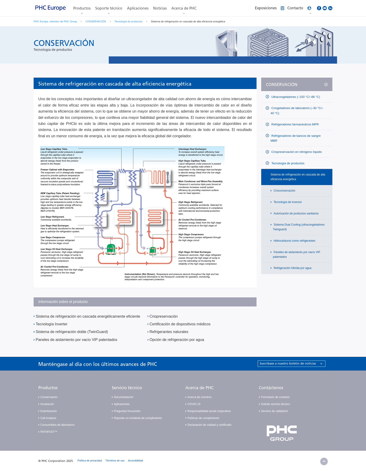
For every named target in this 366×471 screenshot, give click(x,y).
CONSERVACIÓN (95, 21)
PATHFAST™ (48, 431)
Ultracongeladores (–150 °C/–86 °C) (295, 97)
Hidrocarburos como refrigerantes (294, 240)
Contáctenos (271, 387)
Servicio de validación (274, 411)
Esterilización (48, 411)
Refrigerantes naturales (169, 332)
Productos (82, 8)
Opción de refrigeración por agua (177, 340)
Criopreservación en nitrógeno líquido (296, 152)
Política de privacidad (89, 460)
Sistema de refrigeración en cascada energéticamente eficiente (88, 316)
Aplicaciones (137, 8)
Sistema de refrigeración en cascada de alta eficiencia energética (298, 177)
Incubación (47, 404)
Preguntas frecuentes (127, 411)
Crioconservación (284, 190)
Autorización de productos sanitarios (296, 213)
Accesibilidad (135, 460)
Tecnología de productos (128, 21)
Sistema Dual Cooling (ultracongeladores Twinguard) (298, 227)
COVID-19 (193, 404)
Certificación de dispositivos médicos (180, 324)
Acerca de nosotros (199, 397)
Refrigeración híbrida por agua (292, 268)
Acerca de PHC (184, 8)
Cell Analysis (48, 418)
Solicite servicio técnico (275, 404)
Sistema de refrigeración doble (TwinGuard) (72, 332)
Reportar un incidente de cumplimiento (138, 418)
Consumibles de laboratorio (57, 424)
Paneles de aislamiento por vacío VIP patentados (76, 340)
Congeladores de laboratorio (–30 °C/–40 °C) (297, 110)
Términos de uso (115, 460)
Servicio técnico (127, 387)
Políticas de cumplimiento (203, 418)
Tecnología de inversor (287, 202)
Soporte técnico (108, 8)
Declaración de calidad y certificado (209, 424)
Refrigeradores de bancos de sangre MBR (296, 138)
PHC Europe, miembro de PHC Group (55, 21)
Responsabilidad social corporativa (209, 411)
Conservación (48, 397)
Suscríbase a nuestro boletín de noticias (291, 363)
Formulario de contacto (275, 397)
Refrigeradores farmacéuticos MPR (295, 124)
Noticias (160, 8)
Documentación (123, 397)
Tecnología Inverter (51, 324)
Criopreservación (164, 316)
